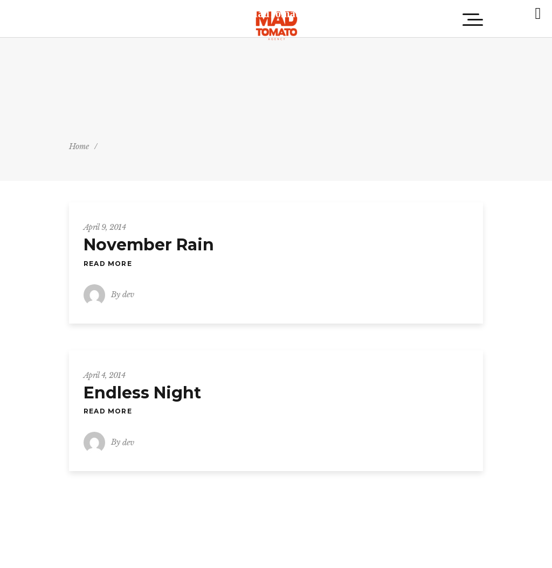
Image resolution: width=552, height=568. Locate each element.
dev (128, 294)
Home (79, 146)
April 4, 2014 (104, 375)
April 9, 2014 (105, 227)
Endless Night (142, 393)
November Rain (149, 245)
